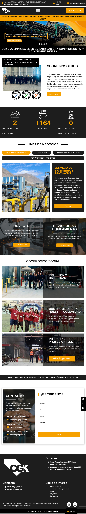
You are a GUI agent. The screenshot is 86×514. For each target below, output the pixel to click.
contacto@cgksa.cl (14, 487)
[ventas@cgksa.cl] (8, 435)
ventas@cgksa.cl (17, 435)
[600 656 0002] (54, 3)
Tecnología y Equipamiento (59, 489)
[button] (43, 33)
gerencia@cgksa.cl (14, 489)
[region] (43, 33)
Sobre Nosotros (55, 486)
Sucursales (54, 496)
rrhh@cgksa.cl (16, 427)
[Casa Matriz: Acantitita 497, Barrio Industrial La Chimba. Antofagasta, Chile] (2, 3)
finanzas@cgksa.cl (18, 420)
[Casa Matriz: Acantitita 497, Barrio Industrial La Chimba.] (48, 462)
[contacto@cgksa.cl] (68, 3)
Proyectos (53, 494)
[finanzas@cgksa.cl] (8, 420)
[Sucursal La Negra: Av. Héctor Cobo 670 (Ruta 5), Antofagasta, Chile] (48, 467)
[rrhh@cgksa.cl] (8, 427)
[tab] (16, 153)
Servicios (53, 491)
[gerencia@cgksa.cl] (5, 490)
